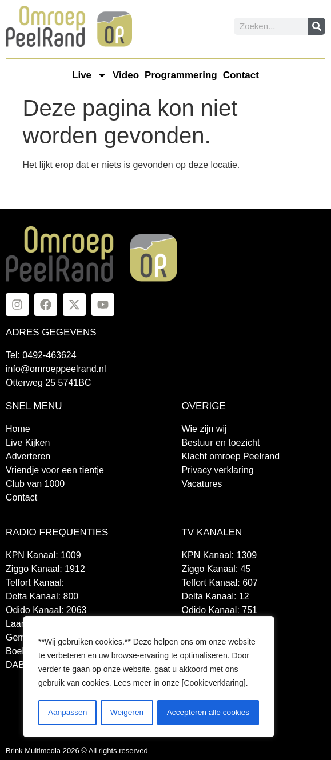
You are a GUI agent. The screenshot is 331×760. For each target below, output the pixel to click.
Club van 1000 (35, 484)
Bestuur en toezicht (220, 442)
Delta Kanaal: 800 (42, 596)
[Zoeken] (316, 26)
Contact (241, 75)
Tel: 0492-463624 (41, 355)
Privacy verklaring (217, 470)
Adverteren (28, 456)
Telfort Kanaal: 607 (219, 582)
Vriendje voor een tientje (55, 470)
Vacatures (201, 484)
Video (126, 75)
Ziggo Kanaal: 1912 (45, 569)
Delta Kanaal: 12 (215, 596)
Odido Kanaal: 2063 (46, 610)
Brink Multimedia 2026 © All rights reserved (77, 750)
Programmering (181, 75)
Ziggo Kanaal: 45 (215, 569)
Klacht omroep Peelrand (230, 456)
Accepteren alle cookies (208, 712)
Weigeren (126, 712)
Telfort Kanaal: (35, 582)
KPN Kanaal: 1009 (43, 555)
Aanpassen (67, 712)
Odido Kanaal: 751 (219, 610)
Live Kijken (28, 442)
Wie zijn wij (203, 429)
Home (18, 429)
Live (89, 75)
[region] (148, 677)
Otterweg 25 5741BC (48, 382)
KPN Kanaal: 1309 (219, 555)
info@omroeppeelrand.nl (56, 369)
